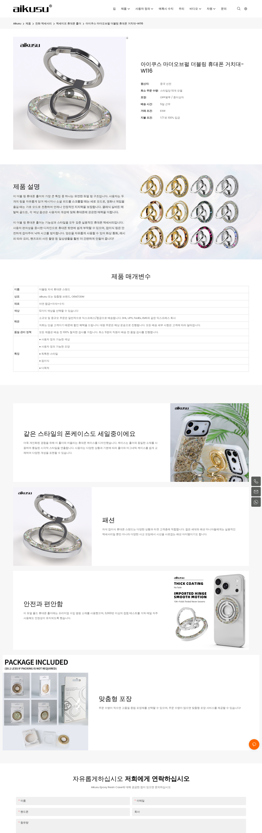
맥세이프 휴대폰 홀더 (68, 23)
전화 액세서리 (43, 23)
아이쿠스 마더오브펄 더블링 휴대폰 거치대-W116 (114, 23)
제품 (28, 23)
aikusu (17, 23)
